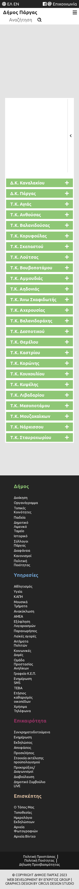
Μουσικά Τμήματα (20, 604)
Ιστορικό (20, 536)
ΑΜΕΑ (18, 616)
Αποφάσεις (22, 747)
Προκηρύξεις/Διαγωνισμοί (24, 769)
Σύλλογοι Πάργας (21, 543)
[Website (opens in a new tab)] (44, 3)
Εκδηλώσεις (23, 742)
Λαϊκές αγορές (25, 636)
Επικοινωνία (65, 3)
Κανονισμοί (22, 556)
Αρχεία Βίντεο (25, 836)
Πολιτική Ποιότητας (22, 563)
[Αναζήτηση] (39, 20)
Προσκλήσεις (24, 753)
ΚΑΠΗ (18, 596)
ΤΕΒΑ (18, 688)
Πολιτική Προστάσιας (39, 856)
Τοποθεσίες (23, 812)
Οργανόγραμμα (26, 503)
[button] (39, 183)
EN (16, 3)
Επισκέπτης (28, 796)
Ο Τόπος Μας (24, 807)
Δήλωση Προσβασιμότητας (39, 864)
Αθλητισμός (23, 586)
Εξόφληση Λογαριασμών (25, 623)
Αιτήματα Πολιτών (21, 643)
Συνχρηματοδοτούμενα (32, 732)
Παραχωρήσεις (26, 631)
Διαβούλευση (24, 777)
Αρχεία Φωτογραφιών (26, 829)
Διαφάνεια (22, 550)
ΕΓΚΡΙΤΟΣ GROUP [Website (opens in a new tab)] (57, 879)
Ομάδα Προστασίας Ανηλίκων (23, 664)
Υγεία (18, 591)
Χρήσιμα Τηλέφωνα (22, 709)
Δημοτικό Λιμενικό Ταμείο (21, 527)
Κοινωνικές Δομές (22, 653)
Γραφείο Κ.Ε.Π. (25, 673)
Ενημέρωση (23, 737)
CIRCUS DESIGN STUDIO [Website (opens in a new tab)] (56, 883)
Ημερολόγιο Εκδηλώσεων (24, 820)
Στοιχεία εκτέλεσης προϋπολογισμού (29, 760)
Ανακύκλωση (24, 611)
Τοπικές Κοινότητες (22, 510)
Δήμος (21, 486)
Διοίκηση (20, 497)
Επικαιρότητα (30, 721)
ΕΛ (9, 3)
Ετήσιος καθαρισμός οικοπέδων (23, 697)
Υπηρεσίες (26, 575)
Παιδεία (19, 517)
